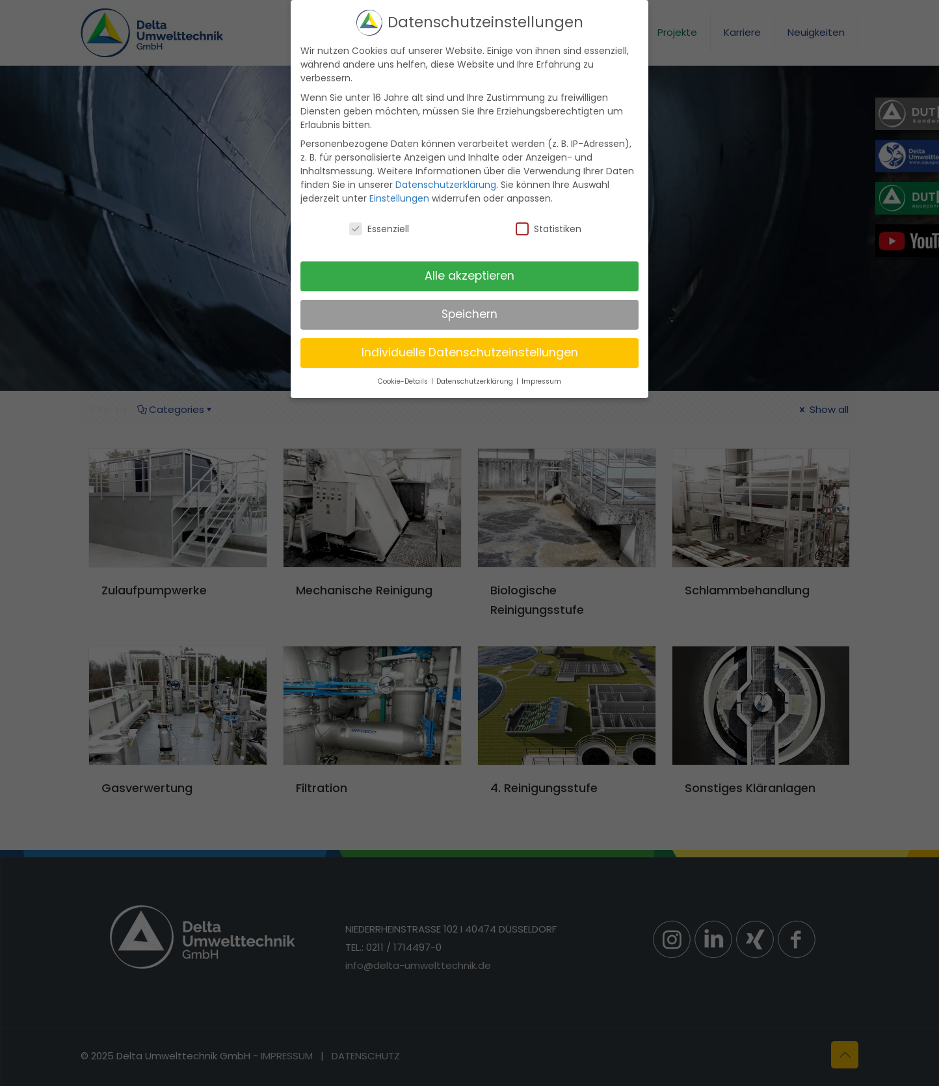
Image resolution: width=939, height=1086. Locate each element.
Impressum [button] (541, 379)
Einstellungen (399, 196)
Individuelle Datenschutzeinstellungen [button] (470, 350)
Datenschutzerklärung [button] (475, 379)
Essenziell (379, 226)
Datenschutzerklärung (445, 182)
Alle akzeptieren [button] (469, 274)
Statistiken (548, 226)
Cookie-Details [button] (404, 379)
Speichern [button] (469, 312)
